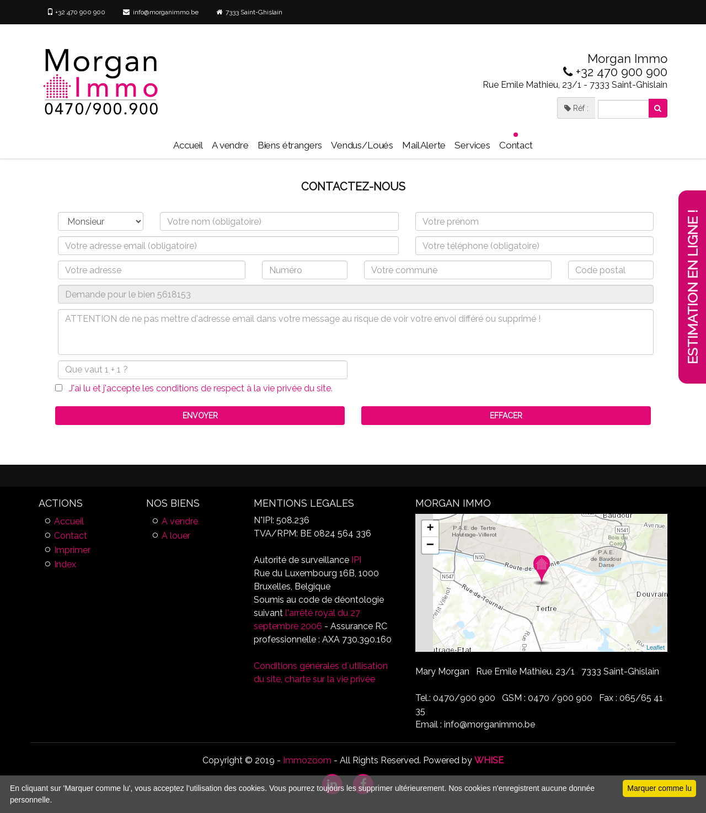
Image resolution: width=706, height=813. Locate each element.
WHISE (489, 760)
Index (65, 564)
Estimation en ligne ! (692, 287)
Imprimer (72, 550)
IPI (356, 560)
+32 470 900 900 (76, 12)
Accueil (188, 145)
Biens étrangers (290, 145)
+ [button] (430, 528)
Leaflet (655, 647)
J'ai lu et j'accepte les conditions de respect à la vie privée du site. (197, 388)
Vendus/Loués (362, 145)
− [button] (430, 545)
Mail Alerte (424, 145)
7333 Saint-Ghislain (249, 12)
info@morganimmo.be (161, 12)
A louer (176, 535)
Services (472, 145)
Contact (516, 141)
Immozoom (307, 760)
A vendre (230, 145)
